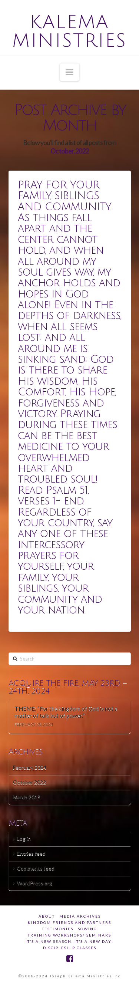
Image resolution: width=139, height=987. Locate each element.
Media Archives (80, 916)
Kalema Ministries (69, 31)
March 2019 (26, 797)
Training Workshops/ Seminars (69, 935)
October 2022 (29, 782)
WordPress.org (34, 883)
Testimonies (57, 929)
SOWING (87, 929)
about (47, 916)
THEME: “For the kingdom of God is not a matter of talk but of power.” (66, 712)
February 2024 (29, 767)
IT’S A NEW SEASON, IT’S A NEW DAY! (69, 941)
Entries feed (31, 853)
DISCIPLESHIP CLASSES (69, 947)
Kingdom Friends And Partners (69, 922)
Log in (24, 838)
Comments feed (35, 868)
